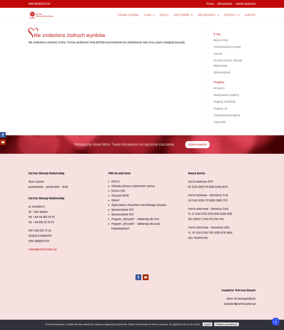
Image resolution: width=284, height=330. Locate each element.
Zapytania (220, 122)
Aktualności (224, 4)
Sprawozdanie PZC (122, 210)
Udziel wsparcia (246, 4)
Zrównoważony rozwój (227, 47)
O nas (147, 15)
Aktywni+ (219, 88)
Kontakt (250, 15)
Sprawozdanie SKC (122, 214)
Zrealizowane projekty (227, 115)
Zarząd (218, 54)
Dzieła (164, 15)
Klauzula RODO (120, 196)
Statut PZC (118, 191)
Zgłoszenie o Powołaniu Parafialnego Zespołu (138, 205)
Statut (115, 181)
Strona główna (128, 15)
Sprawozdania (222, 72)
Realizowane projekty (226, 95)
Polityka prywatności (226, 324)
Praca (210, 4)
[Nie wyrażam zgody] (279, 325)
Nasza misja (221, 40)
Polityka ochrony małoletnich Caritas (133, 186)
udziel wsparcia (197, 145)
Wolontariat (207, 15)
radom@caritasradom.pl (42, 249)
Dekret (115, 200)
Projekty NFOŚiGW (224, 102)
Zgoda (207, 324)
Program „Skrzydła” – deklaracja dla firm (135, 219)
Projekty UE (220, 109)
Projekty (230, 15)
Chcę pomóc (182, 15)
